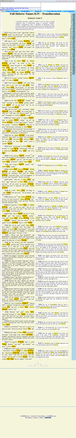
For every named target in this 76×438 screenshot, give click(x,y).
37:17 (6, 179)
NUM (74, 19)
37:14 (6, 155)
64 (71, 113)
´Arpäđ (11, 148)
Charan (38, 140)
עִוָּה (3, 153)
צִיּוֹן (15, 229)
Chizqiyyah (64, 34)
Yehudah (38, 121)
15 (71, 36)
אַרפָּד (16, 148)
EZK (74, 53)
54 (71, 98)
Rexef (27, 139)
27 (71, 55)
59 (71, 105)
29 (71, 58)
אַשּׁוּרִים (29, 334)
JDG (74, 24)
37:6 (6, 83)
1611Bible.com (51, 416)
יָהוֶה (13, 38)
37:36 (6, 332)
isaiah (6, 9)
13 (71, 33)
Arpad (39, 149)
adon (37, 68)
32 (71, 63)
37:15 (6, 164)
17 (71, 40)
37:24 (6, 242)
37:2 (6, 41)
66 (71, 116)
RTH (74, 25)
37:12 (6, 135)
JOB (74, 41)
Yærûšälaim (14, 124)
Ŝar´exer (25, 353)
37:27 (6, 269)
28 (71, 57)
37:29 (6, 280)
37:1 (5, 32)
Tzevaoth (51, 170)
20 (71, 44)
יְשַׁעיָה (20, 47)
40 (71, 76)
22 (71, 47)
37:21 (6, 213)
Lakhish (50, 105)
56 (71, 101)
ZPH (74, 69)
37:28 (6, 277)
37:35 (6, 326)
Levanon (38, 249)
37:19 (6, 197)
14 (42, 24)
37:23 (6, 235)
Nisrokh (45, 352)
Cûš (15, 111)
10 (71, 29)
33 (71, 65)
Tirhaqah (60, 111)
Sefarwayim (60, 149)
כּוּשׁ (18, 111)
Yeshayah (62, 46)
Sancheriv (38, 185)
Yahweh (62, 37)
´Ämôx (8, 49)
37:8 (6, 100)
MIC (74, 64)
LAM (74, 52)
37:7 (5, 93)
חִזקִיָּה (4, 34)
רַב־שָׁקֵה (5, 65)
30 (71, 60)
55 (71, 99)
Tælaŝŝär (4, 143)
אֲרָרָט (25, 356)
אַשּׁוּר (29, 65)
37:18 (6, 190)
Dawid (54, 329)
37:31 (6, 297)
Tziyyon (65, 228)
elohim (49, 137)
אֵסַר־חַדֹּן (10, 359)
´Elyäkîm (20, 41)
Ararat (52, 355)
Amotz (48, 47)
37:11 (5, 129)
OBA (74, 61)
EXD (74, 16)
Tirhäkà (32, 109)
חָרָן (21, 139)
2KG (74, 32)
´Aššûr (24, 65)
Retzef (45, 140)
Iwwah (40, 151)
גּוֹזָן (10, 139)
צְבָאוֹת (25, 169)
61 (71, 108)
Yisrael (63, 170)
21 (15, 26)
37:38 (6, 348)
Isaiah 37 (38, 11)
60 (71, 107)
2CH (74, 35)
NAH (74, 66)
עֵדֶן (21, 141)
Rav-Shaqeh (45, 66)
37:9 (6, 109)
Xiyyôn (12, 229)
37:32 (6, 303)
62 (71, 110)
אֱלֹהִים (4, 63)
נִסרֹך (18, 350)
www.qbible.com (11, 8)
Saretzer (38, 354)
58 (71, 104)
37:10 (6, 118)
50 (71, 91)
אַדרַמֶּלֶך (16, 353)
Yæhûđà (10, 120)
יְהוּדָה (16, 120)
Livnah (53, 103)
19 (71, 43)
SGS (74, 47)
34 (71, 66)
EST (74, 39)
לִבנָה (8, 105)
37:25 (6, 255)
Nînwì (9, 346)
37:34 (6, 321)
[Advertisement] (20, 4)
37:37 (6, 342)
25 (71, 52)
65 (71, 115)
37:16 (6, 169)
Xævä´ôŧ (20, 169)
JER (74, 50)
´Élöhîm (32, 61)
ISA (74, 49)
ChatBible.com (24, 416)
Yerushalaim (56, 123)
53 (71, 96)
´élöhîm (16, 135)
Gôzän (7, 139)
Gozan (63, 138)
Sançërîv (24, 184)
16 (71, 38)
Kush (37, 112)
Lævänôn (20, 248)
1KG (74, 30)
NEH (74, 38)
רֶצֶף (31, 139)
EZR (74, 36)
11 (71, 30)
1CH (74, 33)
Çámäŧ (25, 146)
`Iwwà (32, 151)
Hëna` (20, 151)
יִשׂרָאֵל (20, 171)
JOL (74, 58)
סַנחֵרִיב (30, 184)
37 (45, 28)
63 (71, 112)
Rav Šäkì (31, 63)
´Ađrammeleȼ (8, 353)
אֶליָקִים (27, 41)
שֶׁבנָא (29, 43)
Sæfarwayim (7, 151)
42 (71, 79)
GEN (74, 14)
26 (71, 54)
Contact (69, 1)
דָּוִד (29, 329)
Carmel (22, 253)
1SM (74, 27)
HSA (74, 57)
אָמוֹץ (13, 49)
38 (71, 72)
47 (71, 87)
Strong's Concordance (12, 11)
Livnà (3, 105)
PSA (74, 43)
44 (71, 82)
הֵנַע (24, 151)
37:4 (6, 61)
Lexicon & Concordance (38, 416)
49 (71, 90)
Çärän (17, 139)
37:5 (6, 78)
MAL (74, 74)
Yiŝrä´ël (14, 171)
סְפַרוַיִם (14, 151)
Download (63, 1)
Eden (62, 140)
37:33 (6, 312)
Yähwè (10, 38)
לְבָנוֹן (25, 248)
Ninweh (56, 345)
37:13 (6, 146)
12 (71, 32)
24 (71, 51)
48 (71, 88)
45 (71, 83)
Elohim (57, 65)
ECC (74, 46)
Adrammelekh (61, 352)
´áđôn (3, 67)
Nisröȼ (14, 350)
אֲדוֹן (8, 67)
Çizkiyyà (31, 32)
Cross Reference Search (54, 11)
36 (25, 28)
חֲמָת (29, 146)
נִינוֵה (13, 346)
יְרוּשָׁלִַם (22, 124)
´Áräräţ (20, 357)
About (74, 1)
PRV (74, 44)
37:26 (6, 261)
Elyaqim (52, 43)
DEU (74, 21)
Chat (58, 1)
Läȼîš (12, 107)
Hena (66, 149)
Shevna (47, 44)
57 (71, 102)
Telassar (43, 141)
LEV (74, 17)
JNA (74, 63)
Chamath (57, 148)
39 (71, 74)
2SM (74, 28)
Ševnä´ (24, 43)
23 (71, 49)
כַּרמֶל (26, 253)
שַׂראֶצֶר (31, 353)
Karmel (62, 252)
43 (71, 80)
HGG (74, 71)
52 (71, 94)
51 (71, 93)
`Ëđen (17, 141)
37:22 (6, 225)
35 (71, 68)
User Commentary (68, 11)
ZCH (74, 72)
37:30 (6, 289)
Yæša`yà (15, 47)
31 (71, 61)
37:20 (6, 205)
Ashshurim (55, 335)
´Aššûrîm (23, 334)
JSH (74, 22)
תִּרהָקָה (5, 111)
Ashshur (63, 66)
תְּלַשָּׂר (9, 143)
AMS (74, 60)
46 (71, 85)
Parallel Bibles (25, 11)
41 (71, 77)
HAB (74, 68)
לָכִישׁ (17, 107)
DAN (74, 55)
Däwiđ (25, 329)
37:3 (6, 51)
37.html (11, 9)
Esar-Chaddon (62, 355)
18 (71, 41)
